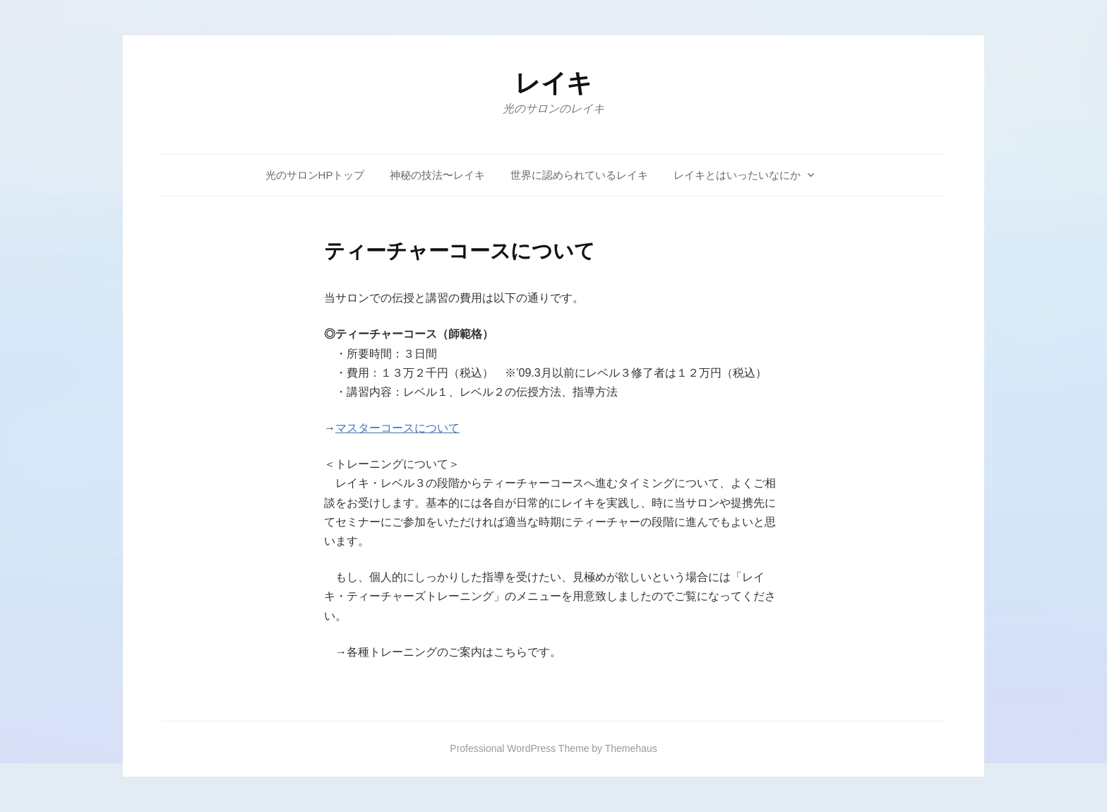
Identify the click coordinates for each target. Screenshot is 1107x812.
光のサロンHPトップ (315, 175)
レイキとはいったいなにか (737, 175)
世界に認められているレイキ (579, 175)
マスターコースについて (397, 428)
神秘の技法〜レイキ (437, 175)
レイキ (553, 83)
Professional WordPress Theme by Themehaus (553, 748)
